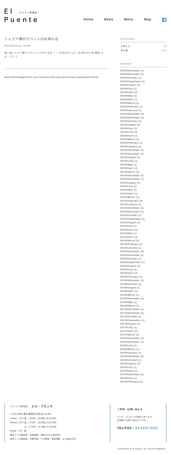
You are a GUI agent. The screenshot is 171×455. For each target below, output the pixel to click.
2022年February (129, 201)
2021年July (126, 226)
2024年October (128, 121)
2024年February (129, 143)
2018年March (127, 306)
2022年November (130, 179)
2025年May (126, 96)
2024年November (130, 117)
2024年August (128, 125)
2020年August (128, 266)
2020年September (130, 262)
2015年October (128, 360)
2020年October (128, 258)
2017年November (130, 313)
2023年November (130, 154)
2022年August (128, 183)
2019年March (127, 295)
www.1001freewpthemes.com (21, 77)
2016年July (126, 345)
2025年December (130, 70)
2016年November (130, 342)
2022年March (127, 197)
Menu (128, 19)
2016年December (130, 338)
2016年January (128, 353)
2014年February (129, 381)
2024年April (127, 136)
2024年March (127, 139)
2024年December (130, 114)
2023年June (127, 161)
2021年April (127, 237)
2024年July (126, 128)
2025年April (127, 99)
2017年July (126, 327)
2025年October (128, 77)
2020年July (126, 269)
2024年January (128, 146)
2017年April (127, 331)
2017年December (130, 309)
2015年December (130, 356)
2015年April (127, 371)
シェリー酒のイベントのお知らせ (31, 39)
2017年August (128, 324)
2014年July (126, 378)
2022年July (126, 186)
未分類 (124, 50)
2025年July (126, 88)
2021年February (129, 244)
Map (147, 19)
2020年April (127, 273)
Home (89, 19)
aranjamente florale (87, 77)
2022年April (127, 193)
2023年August (128, 157)
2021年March (127, 240)
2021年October (128, 215)
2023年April (127, 168)
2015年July (126, 367)
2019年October (128, 284)
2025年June (127, 92)
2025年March (127, 103)
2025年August (128, 85)
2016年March (127, 349)
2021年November (130, 211)
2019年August (128, 287)
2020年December (130, 251)
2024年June (127, 132)
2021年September (130, 219)
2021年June (127, 230)
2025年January (128, 110)
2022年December (130, 175)
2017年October (128, 316)
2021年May (126, 233)
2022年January (128, 204)
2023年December (130, 150)
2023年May (126, 164)
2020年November (130, 255)
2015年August (128, 363)
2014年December (130, 374)
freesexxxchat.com (49, 77)
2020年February (129, 277)
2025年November (130, 74)
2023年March (127, 172)
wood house (68, 77)
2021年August (128, 222)
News (108, 19)
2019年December (130, 280)
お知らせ (125, 46)
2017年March (127, 334)
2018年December (130, 298)
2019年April (127, 291)
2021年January (128, 248)
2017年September (130, 320)
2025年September (130, 81)
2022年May (126, 190)
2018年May (126, 302)
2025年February (129, 106)
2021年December (130, 208)
